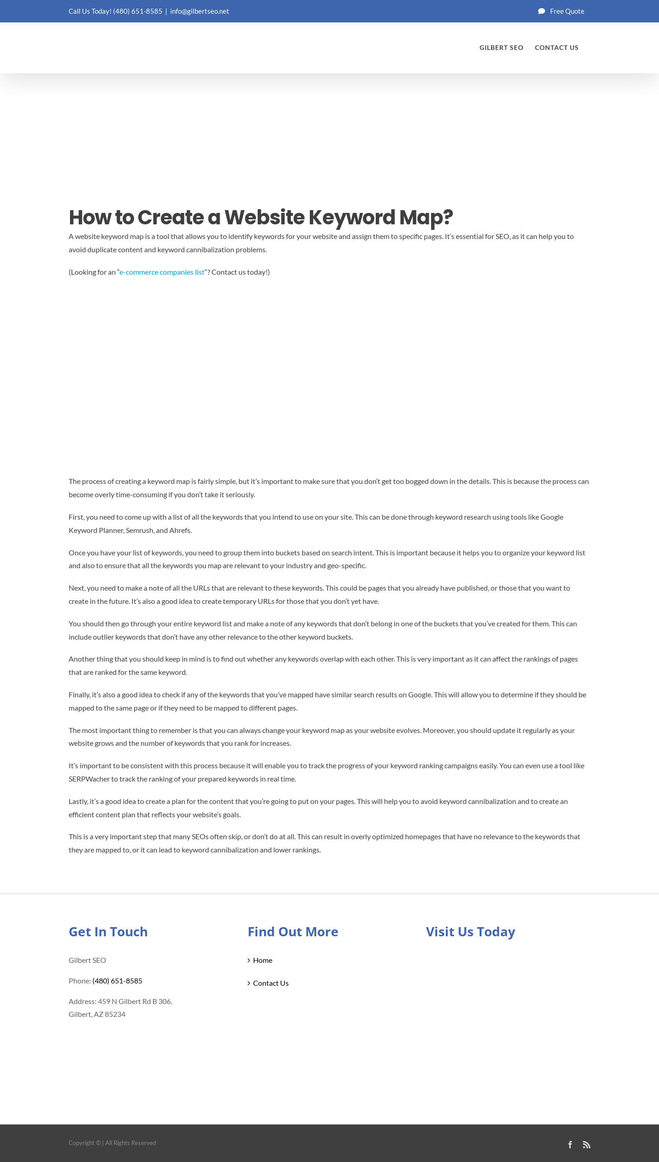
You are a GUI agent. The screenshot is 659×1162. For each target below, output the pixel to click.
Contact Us (271, 982)
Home (262, 960)
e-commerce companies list (162, 271)
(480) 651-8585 (137, 11)
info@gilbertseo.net (199, 11)
